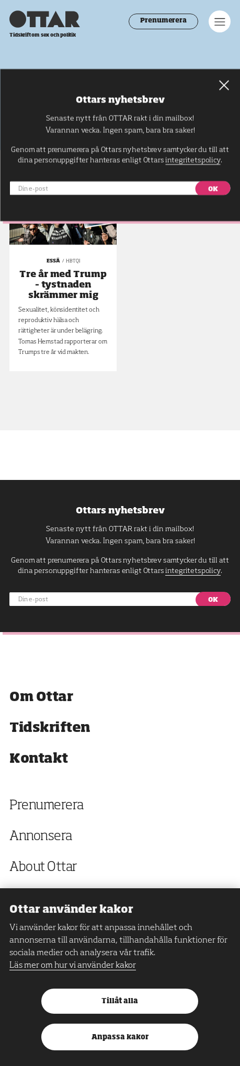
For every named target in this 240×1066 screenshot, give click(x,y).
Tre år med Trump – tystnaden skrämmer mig (63, 285)
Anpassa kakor (120, 1037)
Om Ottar (41, 697)
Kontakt (38, 758)
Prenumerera (163, 21)
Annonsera (40, 836)
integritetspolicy (192, 571)
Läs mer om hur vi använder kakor (72, 965)
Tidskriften (49, 728)
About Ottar (43, 867)
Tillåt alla (119, 1001)
